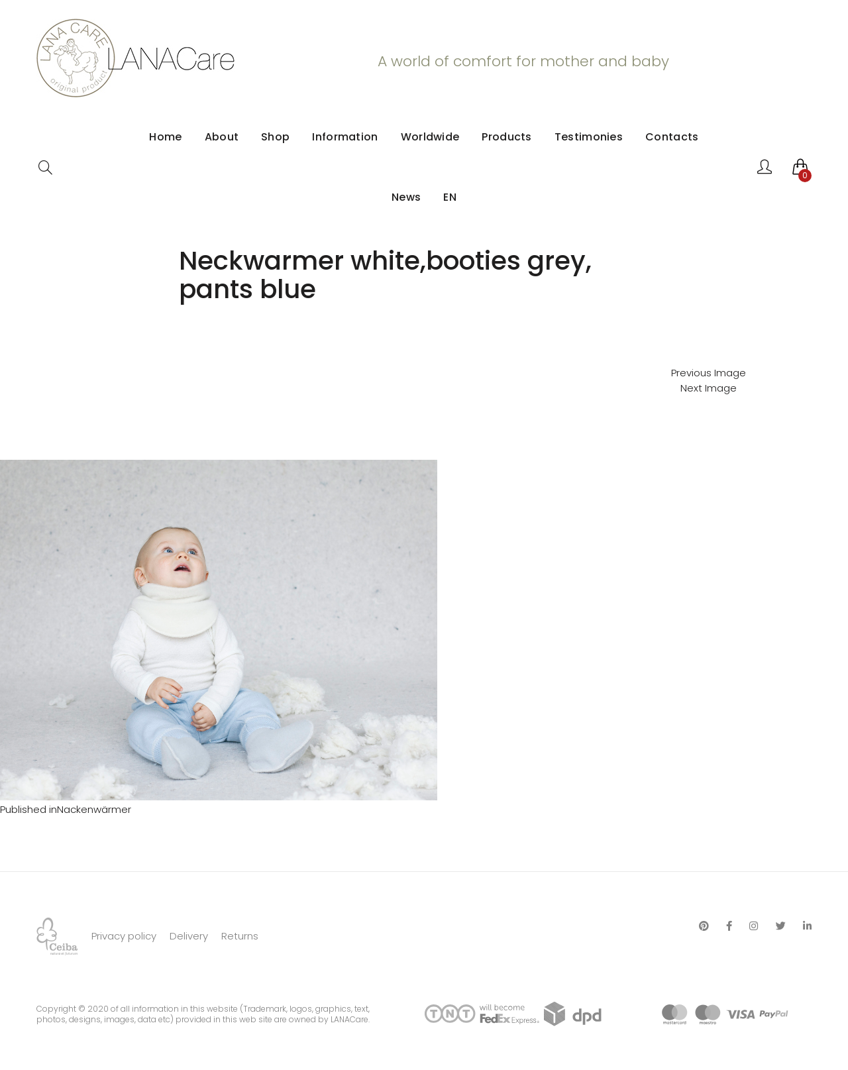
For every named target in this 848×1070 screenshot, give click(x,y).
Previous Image (708, 373)
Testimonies (589, 136)
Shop (275, 136)
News (406, 197)
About (222, 136)
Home (165, 136)
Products (506, 136)
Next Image (708, 388)
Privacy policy (123, 936)
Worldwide (430, 136)
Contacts (671, 136)
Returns (239, 936)
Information (345, 136)
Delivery (189, 936)
